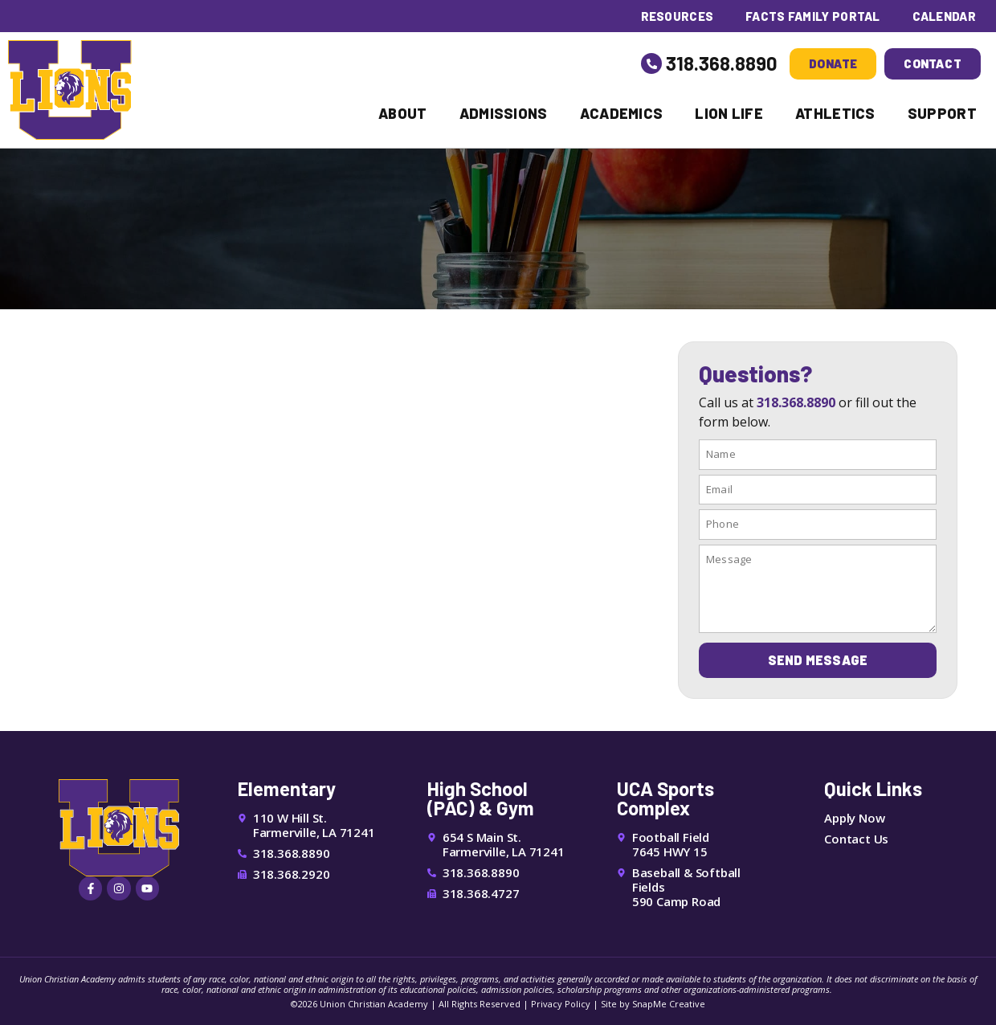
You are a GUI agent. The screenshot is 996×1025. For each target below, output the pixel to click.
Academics (621, 113)
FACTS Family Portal (812, 16)
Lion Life (729, 113)
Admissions (503, 113)
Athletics (835, 113)
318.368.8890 (722, 63)
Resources (675, 16)
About (402, 113)
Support (942, 113)
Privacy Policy (560, 1004)
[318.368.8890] (651, 63)
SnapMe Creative (668, 1004)
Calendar (944, 16)
